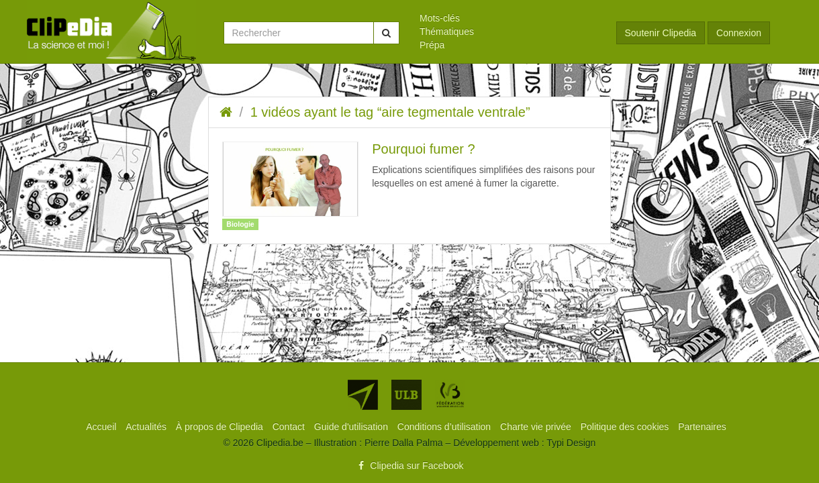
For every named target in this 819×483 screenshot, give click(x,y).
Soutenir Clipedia (661, 33)
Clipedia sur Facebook (409, 465)
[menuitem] (508, 18)
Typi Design (570, 442)
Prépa (432, 45)
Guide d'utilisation (352, 426)
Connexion (738, 33)
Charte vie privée (537, 426)
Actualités (147, 426)
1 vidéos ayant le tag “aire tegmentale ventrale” (390, 112)
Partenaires (702, 426)
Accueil (102, 426)
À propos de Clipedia (221, 426)
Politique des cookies (626, 426)
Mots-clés (440, 18)
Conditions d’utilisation (445, 426)
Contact (290, 426)
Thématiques (447, 31)
